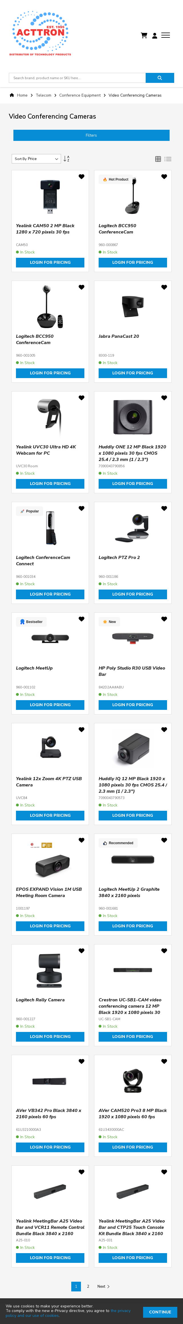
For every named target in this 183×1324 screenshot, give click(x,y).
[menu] (165, 35)
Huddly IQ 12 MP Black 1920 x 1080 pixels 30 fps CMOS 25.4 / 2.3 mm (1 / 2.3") (133, 785)
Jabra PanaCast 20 (119, 336)
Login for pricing (50, 262)
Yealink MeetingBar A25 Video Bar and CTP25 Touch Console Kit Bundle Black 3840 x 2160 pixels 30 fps (132, 1230)
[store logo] (40, 35)
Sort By (21, 159)
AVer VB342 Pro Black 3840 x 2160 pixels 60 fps (48, 1113)
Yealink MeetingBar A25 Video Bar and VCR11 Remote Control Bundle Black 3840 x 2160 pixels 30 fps (50, 1230)
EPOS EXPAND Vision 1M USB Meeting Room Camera (49, 892)
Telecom (44, 95)
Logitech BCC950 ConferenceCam (117, 229)
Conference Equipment (80, 95)
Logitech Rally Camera (40, 1000)
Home (22, 95)
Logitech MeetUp (34, 668)
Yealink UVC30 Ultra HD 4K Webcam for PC (46, 450)
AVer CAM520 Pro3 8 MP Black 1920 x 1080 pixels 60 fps (133, 1113)
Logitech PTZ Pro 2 (119, 557)
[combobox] (77, 78)
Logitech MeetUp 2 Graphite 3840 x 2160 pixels (129, 892)
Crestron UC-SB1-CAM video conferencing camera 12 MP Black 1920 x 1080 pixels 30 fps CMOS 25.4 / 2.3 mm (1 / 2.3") (130, 1012)
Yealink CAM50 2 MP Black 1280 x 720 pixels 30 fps (45, 229)
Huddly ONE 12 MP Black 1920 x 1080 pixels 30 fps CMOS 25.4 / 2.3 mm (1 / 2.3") (132, 453)
